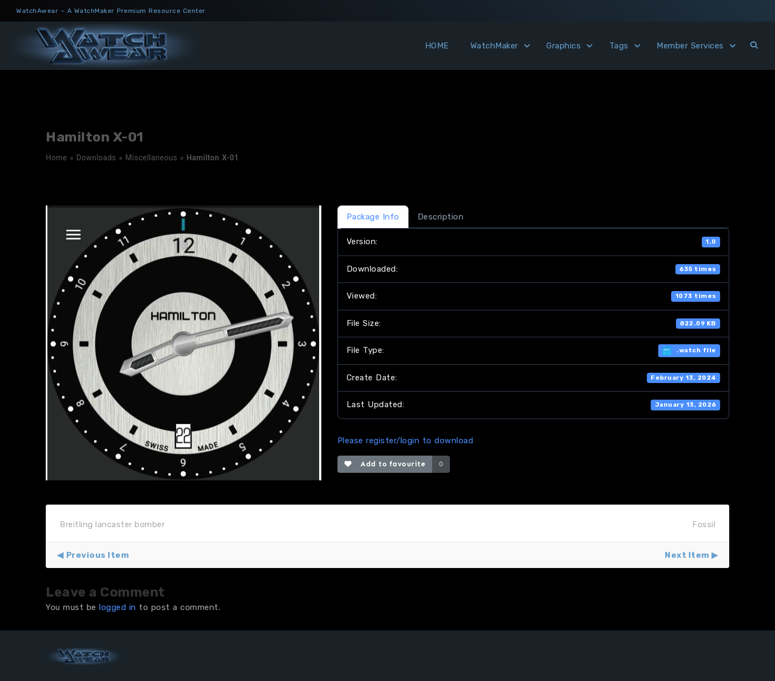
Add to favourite (385, 464)
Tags (619, 46)
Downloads (96, 157)
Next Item (687, 555)
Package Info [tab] (373, 217)
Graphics (563, 46)
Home (56, 157)
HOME (437, 46)
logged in (117, 607)
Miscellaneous (151, 157)
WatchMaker (494, 46)
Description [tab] (441, 217)
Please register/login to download (405, 440)
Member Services (690, 46)
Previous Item (97, 555)
